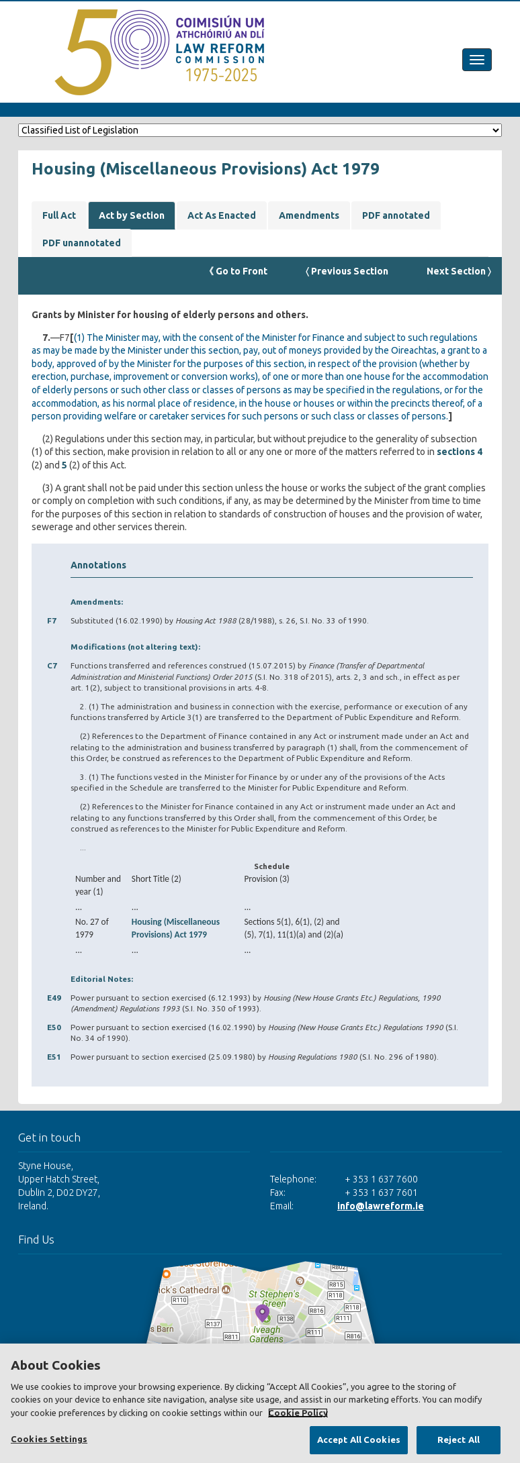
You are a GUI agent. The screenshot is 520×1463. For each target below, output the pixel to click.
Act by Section (132, 215)
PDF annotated (396, 215)
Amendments (309, 215)
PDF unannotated (81, 243)
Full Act (59, 215)
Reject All (458, 1439)
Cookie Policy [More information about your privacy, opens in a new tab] (298, 1412)
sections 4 (459, 451)
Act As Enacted (221, 215)
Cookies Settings (49, 1439)
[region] (260, 1403)
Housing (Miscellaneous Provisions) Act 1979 (176, 928)
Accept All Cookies (358, 1439)
